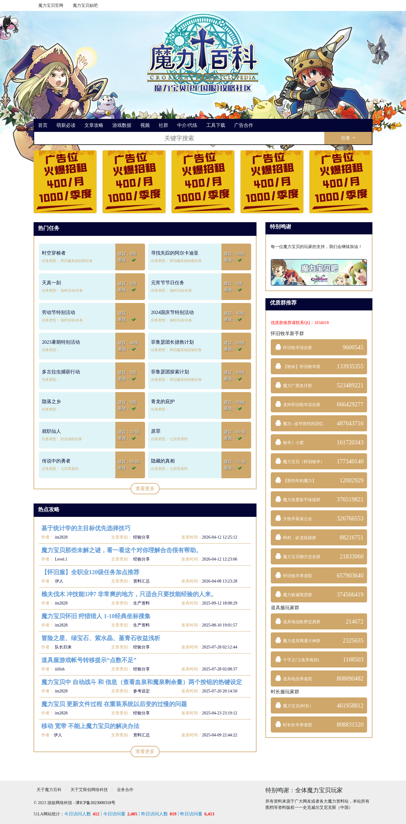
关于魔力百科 (49, 789)
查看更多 (145, 488)
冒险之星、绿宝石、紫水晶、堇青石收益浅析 (100, 638)
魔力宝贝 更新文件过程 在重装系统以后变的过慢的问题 (114, 704)
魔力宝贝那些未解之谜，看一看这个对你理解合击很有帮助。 (121, 550)
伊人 (58, 581)
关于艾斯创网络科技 (89, 789)
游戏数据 (121, 125)
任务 (346, 138)
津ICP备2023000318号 (95, 803)
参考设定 (141, 691)
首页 (43, 125)
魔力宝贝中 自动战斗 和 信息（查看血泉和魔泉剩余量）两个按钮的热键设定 (141, 682)
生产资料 (141, 603)
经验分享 (141, 537)
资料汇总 (141, 581)
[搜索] (179, 138)
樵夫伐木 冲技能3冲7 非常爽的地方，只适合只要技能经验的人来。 (129, 594)
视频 (145, 125)
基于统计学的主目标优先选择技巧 (85, 528)
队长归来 (63, 647)
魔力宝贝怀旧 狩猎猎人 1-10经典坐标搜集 (95, 616)
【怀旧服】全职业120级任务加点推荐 (90, 572)
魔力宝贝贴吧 (85, 5)
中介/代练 (187, 125)
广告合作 (243, 125)
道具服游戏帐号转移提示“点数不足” (88, 660)
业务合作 (125, 789)
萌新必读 (65, 125)
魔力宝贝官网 (50, 5)
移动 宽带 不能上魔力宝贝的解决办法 (90, 726)
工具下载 (215, 125)
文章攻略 (93, 125)
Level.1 (60, 559)
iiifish (59, 669)
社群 (163, 125)
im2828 (60, 537)
